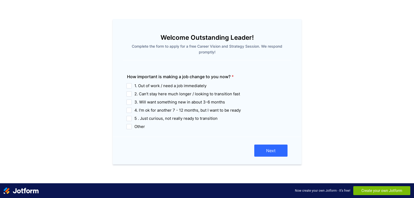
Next (271, 150)
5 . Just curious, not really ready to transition (176, 118)
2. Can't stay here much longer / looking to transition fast (187, 93)
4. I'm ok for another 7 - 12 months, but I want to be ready (187, 110)
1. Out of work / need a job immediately (170, 85)
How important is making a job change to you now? (180, 76)
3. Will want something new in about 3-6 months (179, 102)
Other (139, 126)
